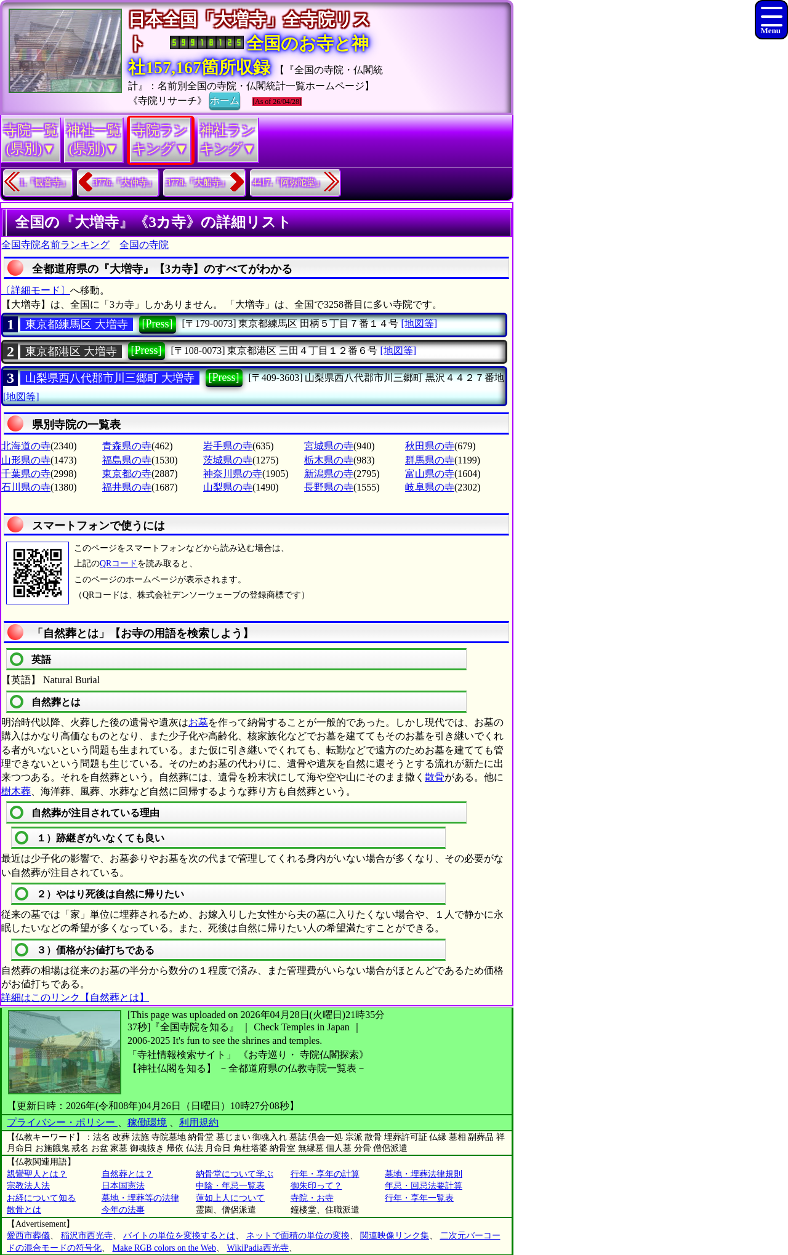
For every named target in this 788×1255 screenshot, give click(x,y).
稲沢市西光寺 (87, 1235)
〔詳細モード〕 (35, 290)
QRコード (118, 563)
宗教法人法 (28, 1185)
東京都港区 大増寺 (71, 351)
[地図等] (419, 323)
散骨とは (24, 1209)
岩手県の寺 (227, 446)
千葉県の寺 (25, 473)
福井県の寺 (126, 487)
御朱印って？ (316, 1185)
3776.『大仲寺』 (125, 182)
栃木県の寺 (328, 460)
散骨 (434, 777)
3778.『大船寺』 (197, 182)
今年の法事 (123, 1209)
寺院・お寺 (312, 1198)
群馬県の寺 (429, 460)
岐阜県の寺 (429, 487)
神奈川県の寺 (232, 473)
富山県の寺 (429, 473)
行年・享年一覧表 (419, 1198)
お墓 (198, 722)
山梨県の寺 (227, 487)
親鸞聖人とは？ (37, 1174)
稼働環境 (147, 1122)
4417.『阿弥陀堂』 (288, 182)
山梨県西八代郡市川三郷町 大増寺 (110, 378)
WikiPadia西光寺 (258, 1248)
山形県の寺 (25, 460)
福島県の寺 (126, 460)
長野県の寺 (328, 487)
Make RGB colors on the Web (165, 1248)
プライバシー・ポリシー (62, 1122)
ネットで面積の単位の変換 (298, 1235)
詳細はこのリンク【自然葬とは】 (75, 997)
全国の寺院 (144, 244)
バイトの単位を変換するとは (179, 1235)
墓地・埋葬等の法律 (140, 1198)
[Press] (157, 324)
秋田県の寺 (429, 446)
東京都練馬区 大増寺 (76, 324)
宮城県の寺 (328, 446)
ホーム (224, 99)
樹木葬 (16, 791)
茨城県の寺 (227, 460)
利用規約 (199, 1122)
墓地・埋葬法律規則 (423, 1174)
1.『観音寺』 (45, 182)
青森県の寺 (126, 446)
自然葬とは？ (127, 1174)
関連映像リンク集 (394, 1235)
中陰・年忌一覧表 (230, 1185)
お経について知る (41, 1198)
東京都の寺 (126, 473)
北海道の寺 (25, 446)
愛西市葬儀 (28, 1235)
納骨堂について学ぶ (234, 1174)
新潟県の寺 (328, 473)
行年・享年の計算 (325, 1174)
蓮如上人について (230, 1198)
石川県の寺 (25, 487)
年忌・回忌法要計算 (423, 1185)
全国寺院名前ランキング (55, 244)
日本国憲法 (123, 1185)
